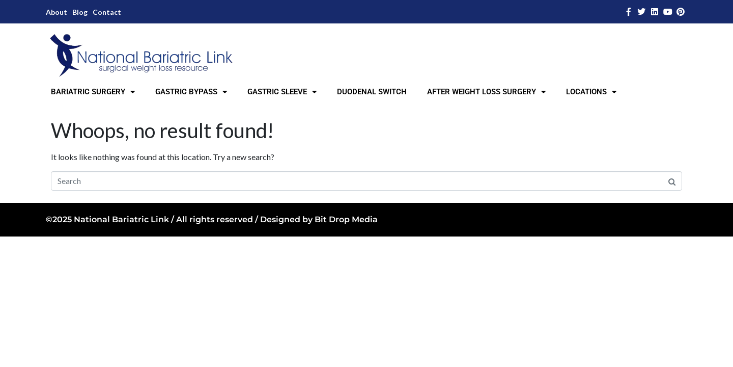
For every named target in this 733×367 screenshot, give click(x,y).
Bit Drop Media (346, 219)
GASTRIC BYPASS (191, 92)
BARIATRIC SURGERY (93, 92)
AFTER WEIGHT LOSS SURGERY (486, 92)
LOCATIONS (591, 92)
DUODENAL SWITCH (372, 91)
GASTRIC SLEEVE (282, 92)
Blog (80, 12)
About (56, 12)
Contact (107, 12)
